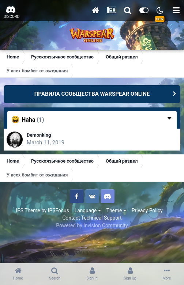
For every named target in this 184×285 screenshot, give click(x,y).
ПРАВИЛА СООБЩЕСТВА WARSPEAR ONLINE (92, 94)
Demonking (39, 135)
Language (88, 210)
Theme (116, 210)
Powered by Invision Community (92, 225)
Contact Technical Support (91, 218)
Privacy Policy (147, 210)
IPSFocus (58, 210)
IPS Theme (28, 210)
